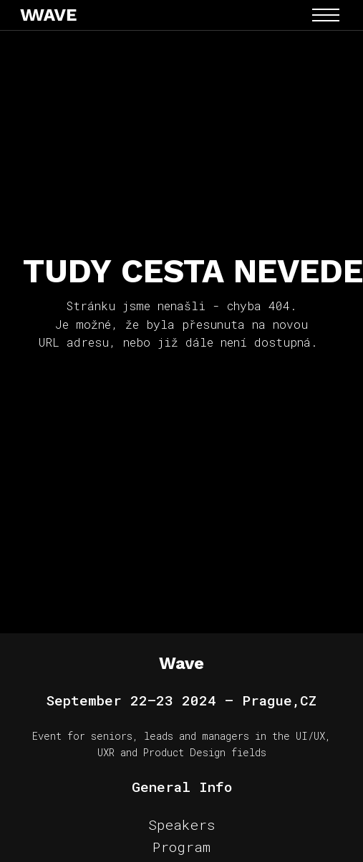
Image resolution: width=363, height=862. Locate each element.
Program (181, 847)
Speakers (181, 824)
